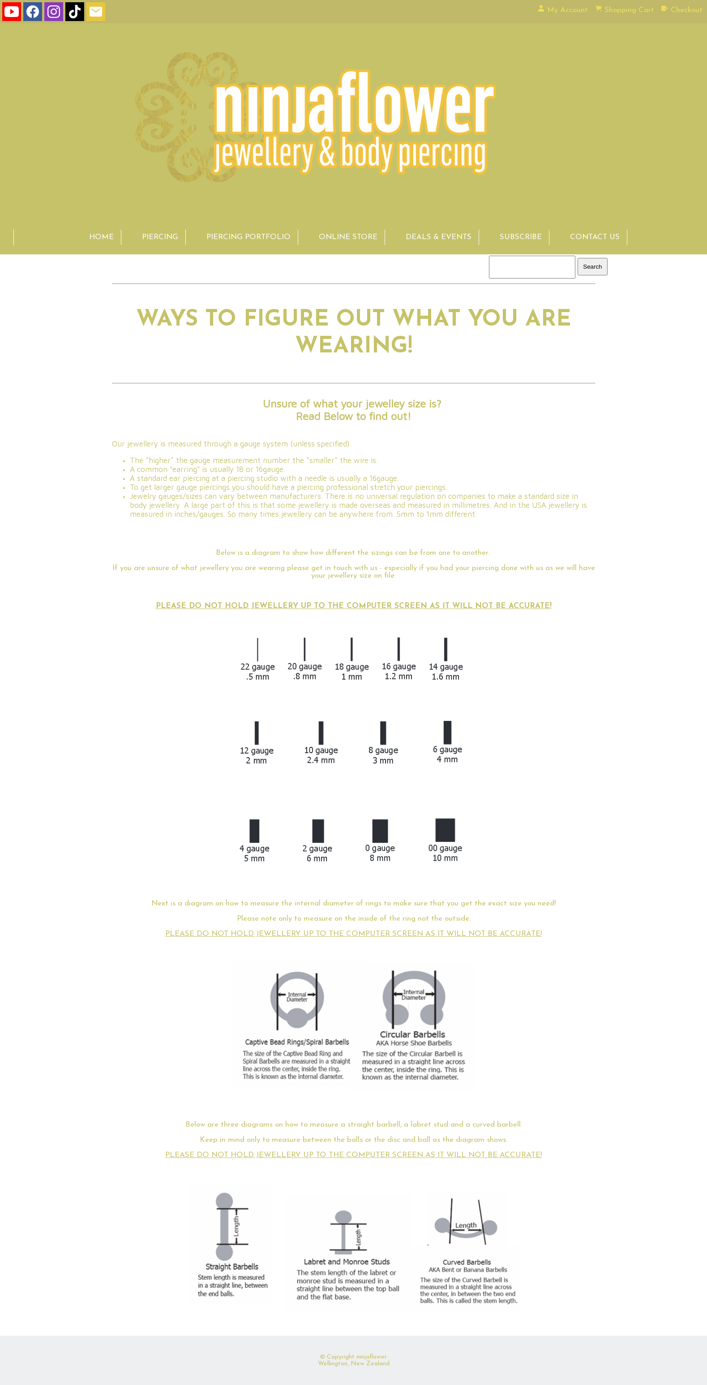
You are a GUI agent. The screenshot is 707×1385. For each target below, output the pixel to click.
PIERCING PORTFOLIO (248, 237)
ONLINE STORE (348, 237)
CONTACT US (595, 237)
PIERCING (160, 237)
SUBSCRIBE (521, 237)
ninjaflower (371, 1357)
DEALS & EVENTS (438, 237)
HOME (101, 237)
